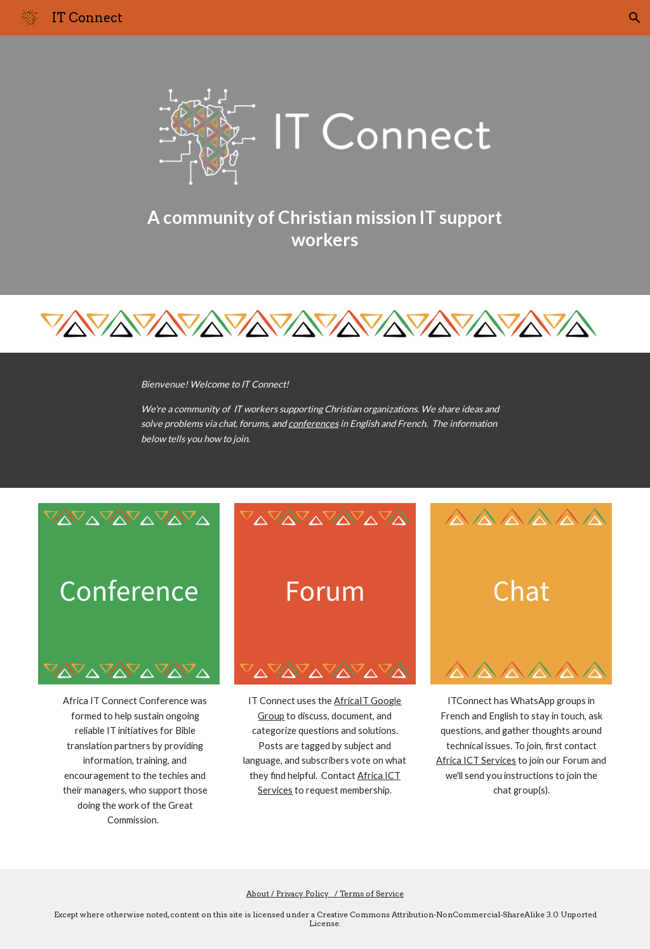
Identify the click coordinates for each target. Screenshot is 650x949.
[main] (325, 228)
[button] (635, 18)
